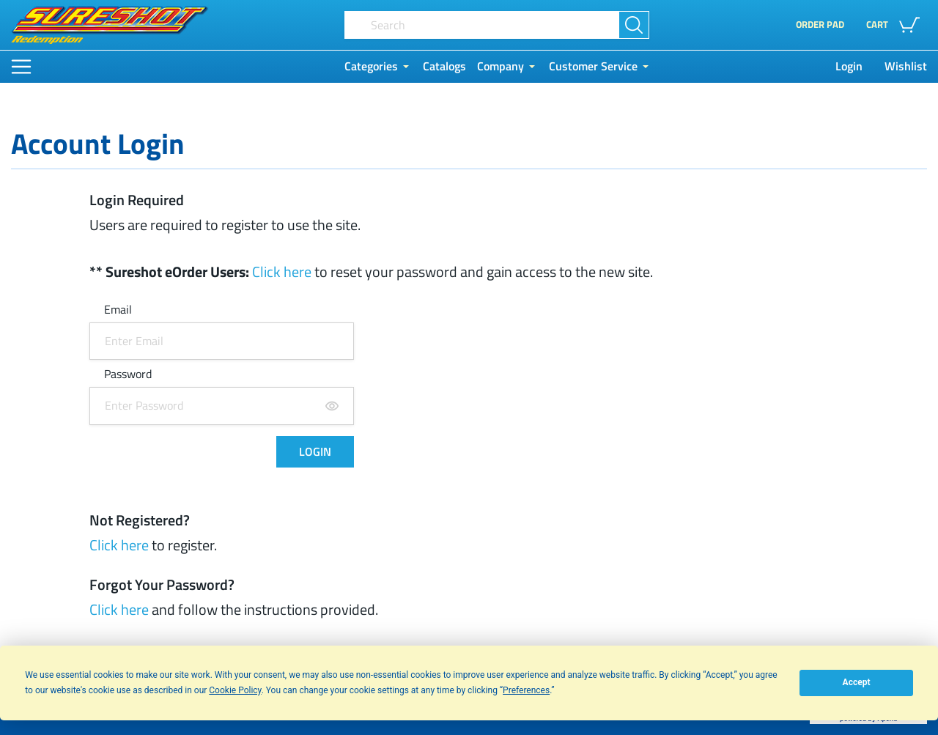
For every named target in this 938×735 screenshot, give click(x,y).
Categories (371, 66)
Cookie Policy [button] (235, 690)
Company (500, 66)
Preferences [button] (526, 690)
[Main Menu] (21, 66)
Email (118, 310)
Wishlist (906, 66)
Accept (857, 682)
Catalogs (444, 66)
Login (849, 66)
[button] (896, 25)
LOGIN (315, 451)
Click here (281, 271)
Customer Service (593, 66)
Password (128, 375)
